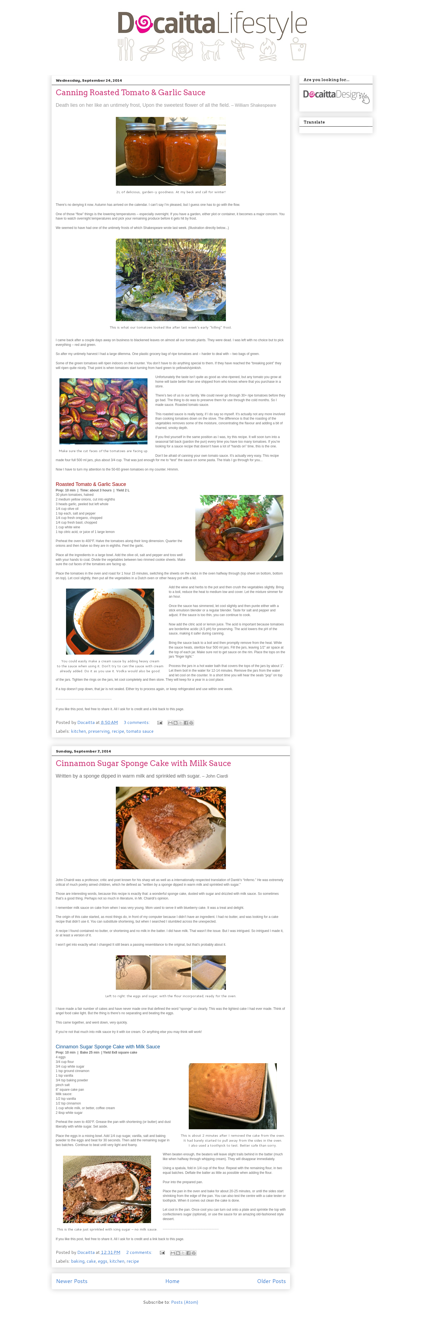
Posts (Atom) (184, 1302)
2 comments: (139, 1252)
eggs (102, 1261)
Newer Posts (71, 1281)
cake (91, 1261)
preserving (99, 731)
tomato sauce (140, 731)
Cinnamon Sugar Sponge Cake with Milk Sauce (143, 763)
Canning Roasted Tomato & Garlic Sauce (131, 92)
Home (172, 1281)
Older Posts (271, 1281)
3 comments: (137, 722)
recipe (118, 731)
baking (77, 1261)
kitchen (78, 731)
